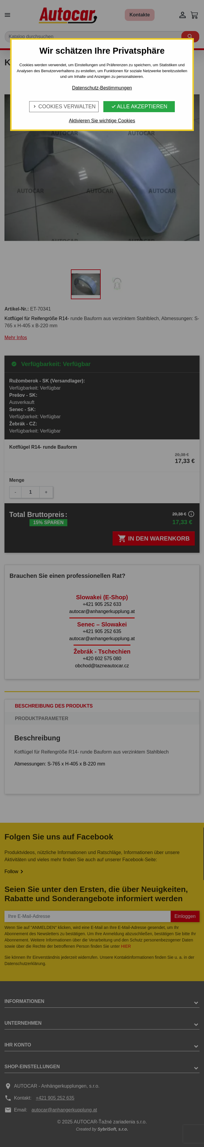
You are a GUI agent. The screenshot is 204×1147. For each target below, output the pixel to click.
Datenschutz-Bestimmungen (102, 87)
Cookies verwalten (64, 106)
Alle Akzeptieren (139, 106)
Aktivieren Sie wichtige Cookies (102, 120)
